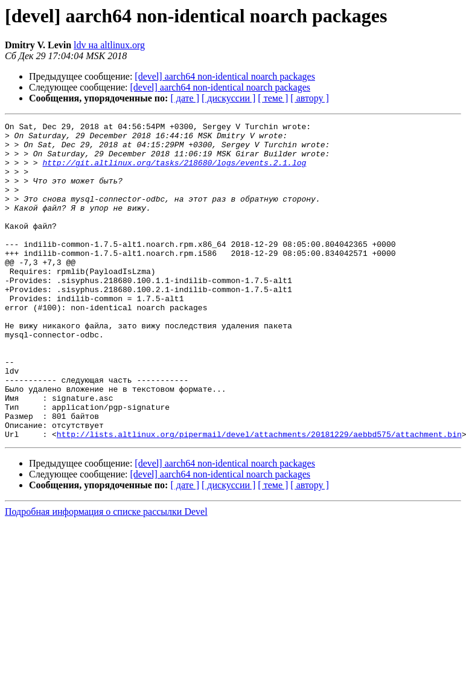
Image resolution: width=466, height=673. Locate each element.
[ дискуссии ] (228, 98)
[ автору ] (309, 98)
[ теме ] (273, 98)
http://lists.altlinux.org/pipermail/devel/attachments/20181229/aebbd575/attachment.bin (259, 497)
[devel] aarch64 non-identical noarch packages (225, 76)
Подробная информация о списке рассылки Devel (106, 575)
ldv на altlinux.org (109, 45)
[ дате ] (184, 98)
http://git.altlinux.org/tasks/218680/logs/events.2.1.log (174, 171)
